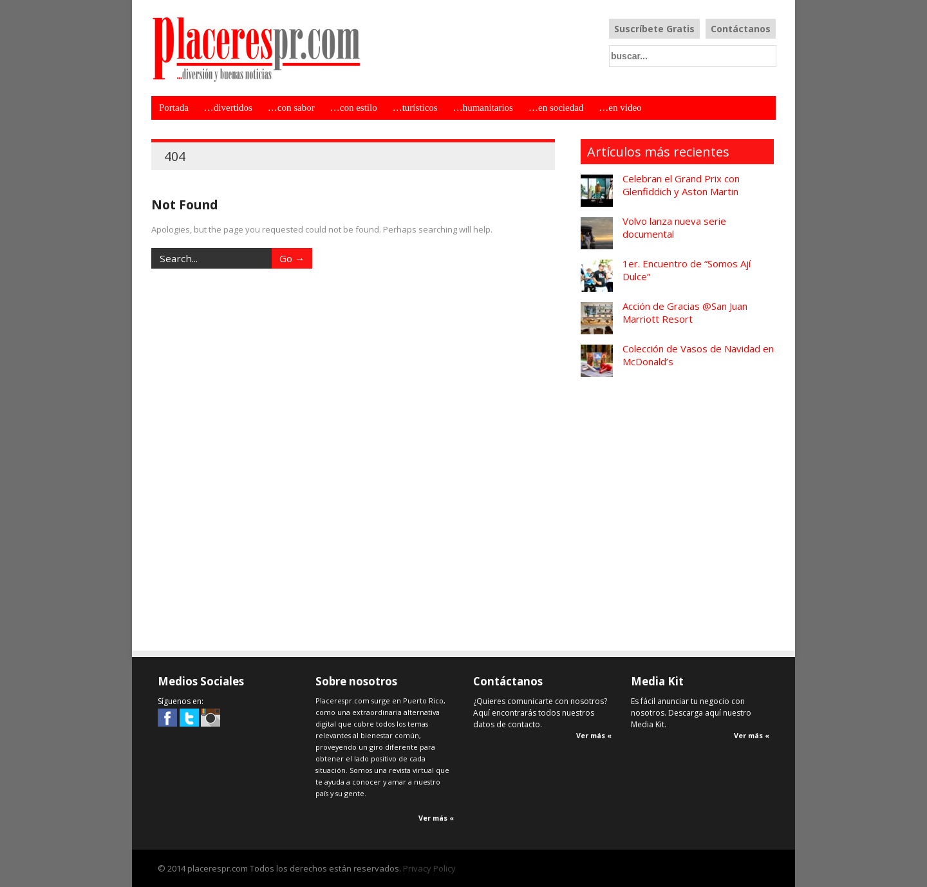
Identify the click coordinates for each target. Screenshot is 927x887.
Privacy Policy (429, 868)
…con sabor (291, 107)
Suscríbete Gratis (654, 29)
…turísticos (415, 107)
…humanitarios (483, 107)
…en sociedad (556, 107)
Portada (174, 107)
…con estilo (353, 107)
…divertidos (228, 107)
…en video (620, 107)
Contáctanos (741, 29)
